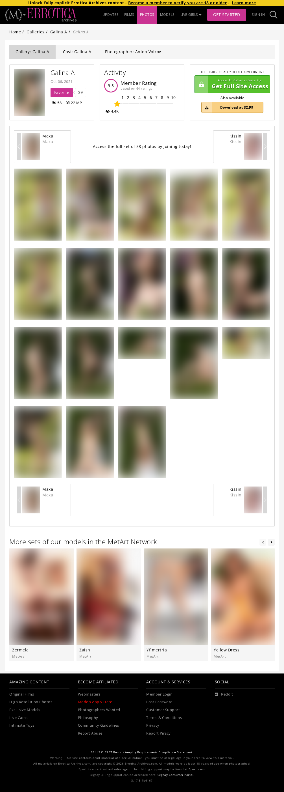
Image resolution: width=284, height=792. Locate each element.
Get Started (226, 14)
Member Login (159, 694)
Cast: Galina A (77, 51)
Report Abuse (90, 733)
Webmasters (89, 694)
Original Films (21, 694)
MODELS (167, 14)
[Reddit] (224, 694)
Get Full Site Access (231, 84)
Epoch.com (197, 769)
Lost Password (159, 702)
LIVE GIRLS (191, 14)
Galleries (36, 32)
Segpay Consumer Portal (175, 775)
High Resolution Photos (30, 702)
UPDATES (110, 14)
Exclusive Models (24, 709)
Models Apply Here (95, 702)
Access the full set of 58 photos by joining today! (142, 146)
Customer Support (163, 709)
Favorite (61, 92)
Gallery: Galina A (32, 51)
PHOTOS (147, 14)
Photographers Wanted (99, 709)
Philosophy (88, 717)
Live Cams (18, 717)
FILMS (129, 14)
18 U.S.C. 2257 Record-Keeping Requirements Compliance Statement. (142, 752)
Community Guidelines (98, 725)
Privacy (153, 725)
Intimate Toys (21, 725)
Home (15, 32)
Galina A (58, 32)
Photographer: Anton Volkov (133, 51)
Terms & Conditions (164, 717)
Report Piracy (158, 733)
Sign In (258, 14)
